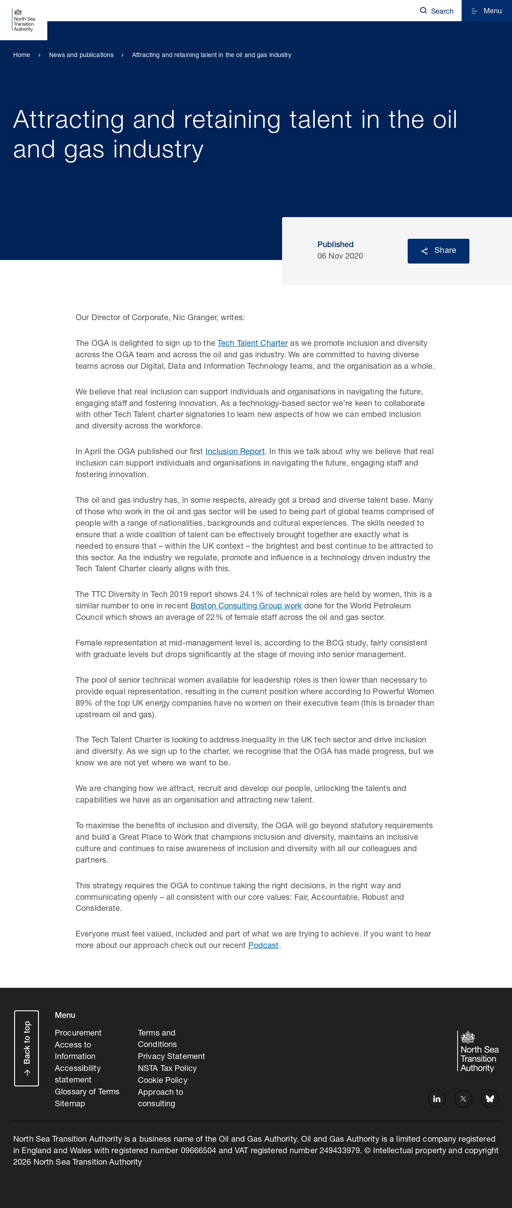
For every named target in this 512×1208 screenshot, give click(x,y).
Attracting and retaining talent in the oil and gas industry (211, 56)
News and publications (81, 56)
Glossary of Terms (87, 1091)
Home (22, 56)
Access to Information (75, 1050)
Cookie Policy (162, 1079)
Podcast (263, 946)
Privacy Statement (171, 1056)
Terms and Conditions (157, 1039)
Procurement (78, 1033)
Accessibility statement (78, 1073)
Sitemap (70, 1102)
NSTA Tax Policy (167, 1068)
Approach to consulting (160, 1096)
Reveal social (424, 251)
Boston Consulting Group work (246, 607)
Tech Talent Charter (253, 344)
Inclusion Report (235, 452)
